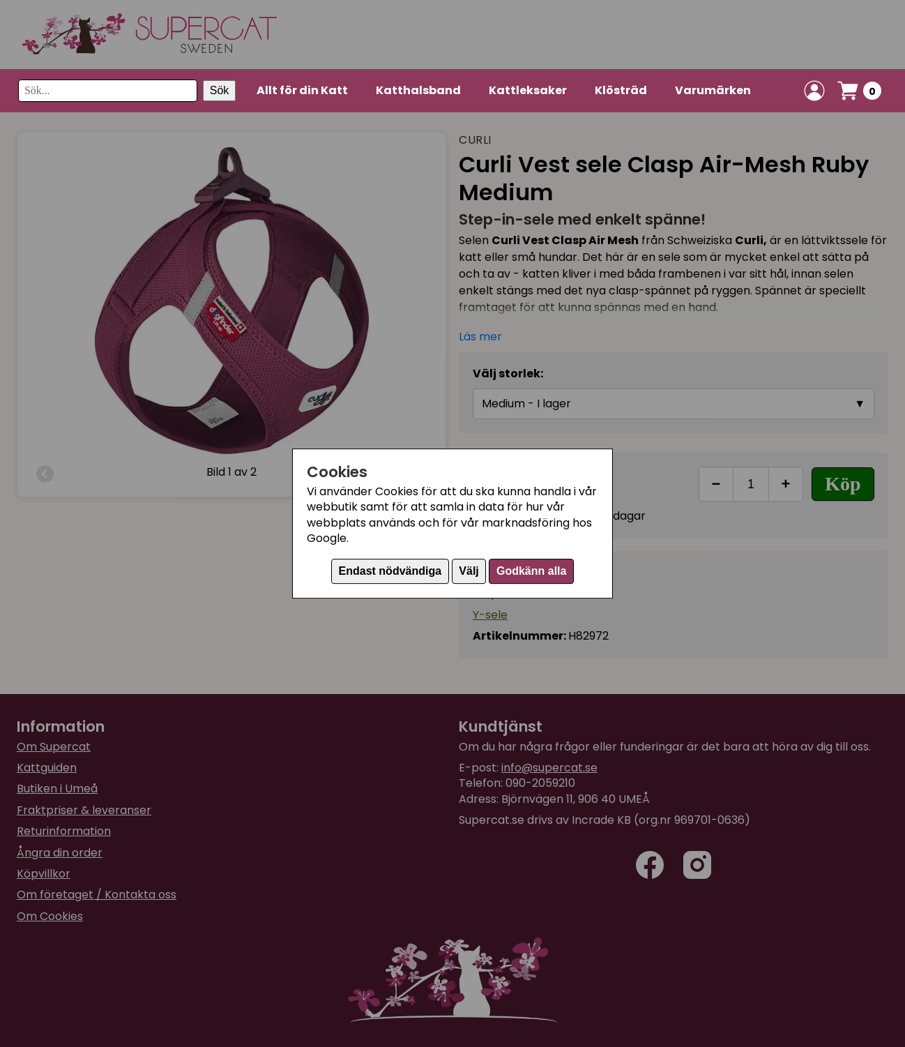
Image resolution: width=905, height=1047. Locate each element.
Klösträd (621, 90)
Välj (468, 571)
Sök (219, 90)
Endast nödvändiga (390, 571)
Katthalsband (418, 90)
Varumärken (713, 90)
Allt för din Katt (302, 90)
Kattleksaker (528, 90)
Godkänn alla (531, 571)
